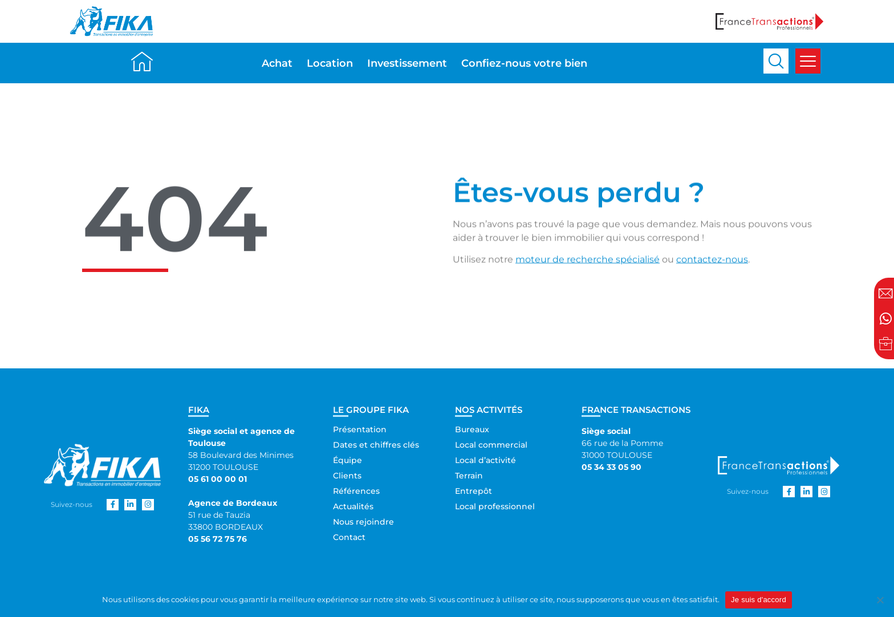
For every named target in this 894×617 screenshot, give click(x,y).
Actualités (353, 506)
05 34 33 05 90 (611, 467)
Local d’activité (485, 460)
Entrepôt (473, 491)
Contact (349, 537)
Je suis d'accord (758, 599)
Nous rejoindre (363, 522)
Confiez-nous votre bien (524, 63)
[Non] (879, 600)
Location (330, 63)
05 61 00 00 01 (217, 479)
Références (356, 491)
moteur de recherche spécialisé (587, 263)
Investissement (407, 63)
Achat (277, 63)
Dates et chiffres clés (376, 445)
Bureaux (472, 429)
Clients (347, 475)
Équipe (347, 460)
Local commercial (491, 445)
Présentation (360, 429)
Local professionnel (495, 506)
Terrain (469, 475)
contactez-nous (712, 263)
